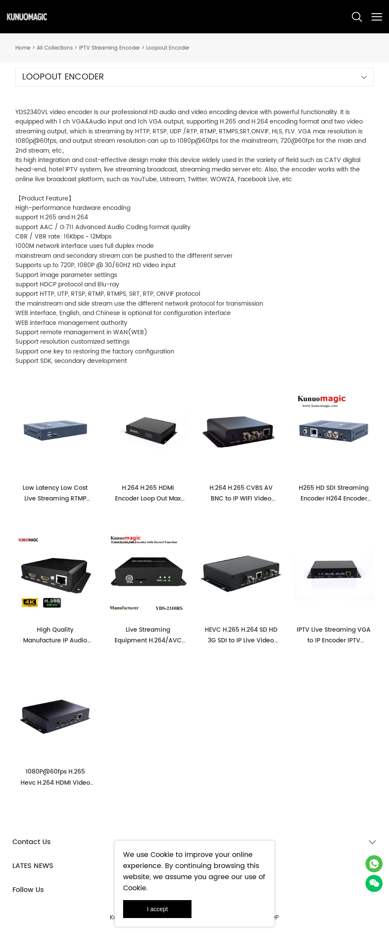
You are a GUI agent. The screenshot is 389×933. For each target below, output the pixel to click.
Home (22, 48)
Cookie (162, 854)
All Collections (55, 48)
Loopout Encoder (167, 48)
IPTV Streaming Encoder (109, 48)
